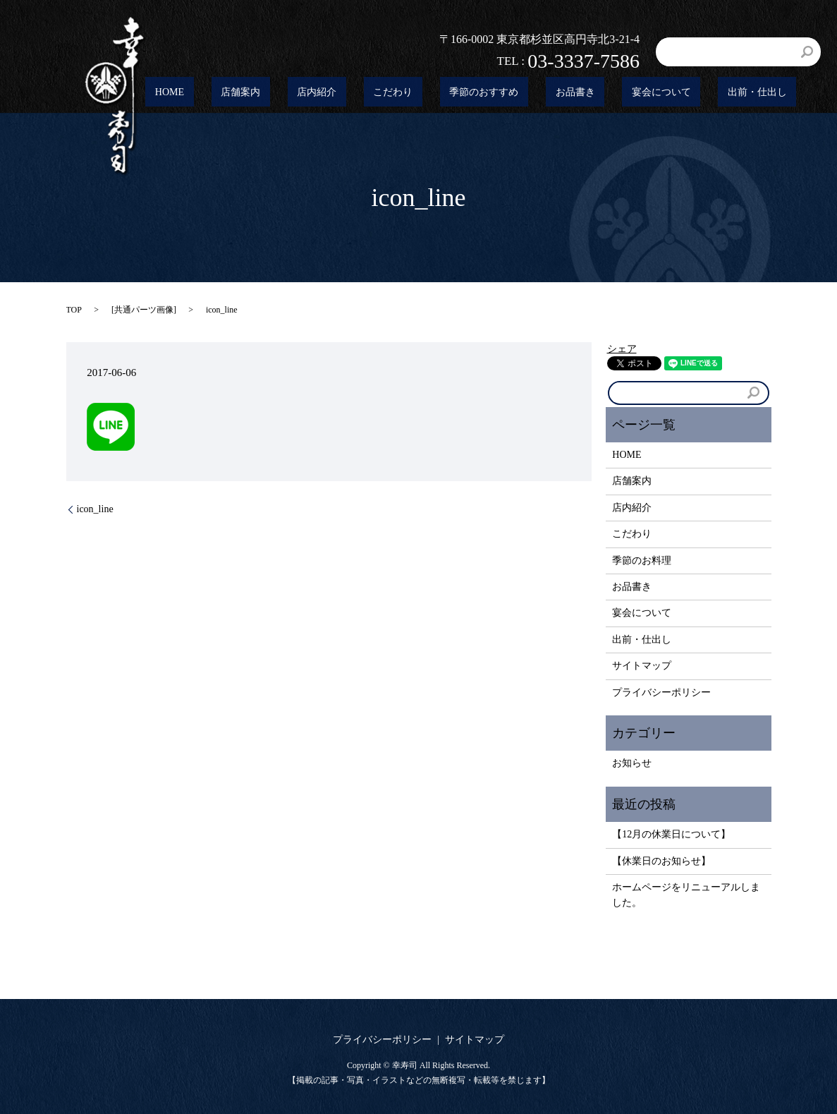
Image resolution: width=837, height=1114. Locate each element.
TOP (74, 310)
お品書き (622, 92)
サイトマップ (641, 665)
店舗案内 (364, 92)
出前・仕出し (766, 92)
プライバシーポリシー (661, 692)
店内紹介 (421, 92)
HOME (310, 92)
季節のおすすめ (550, 92)
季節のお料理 (641, 560)
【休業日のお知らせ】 (661, 861)
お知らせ (632, 763)
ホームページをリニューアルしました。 (686, 895)
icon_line (95, 509)
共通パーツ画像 (143, 310)
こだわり (478, 92)
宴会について (689, 92)
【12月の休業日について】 (671, 834)
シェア (622, 349)
